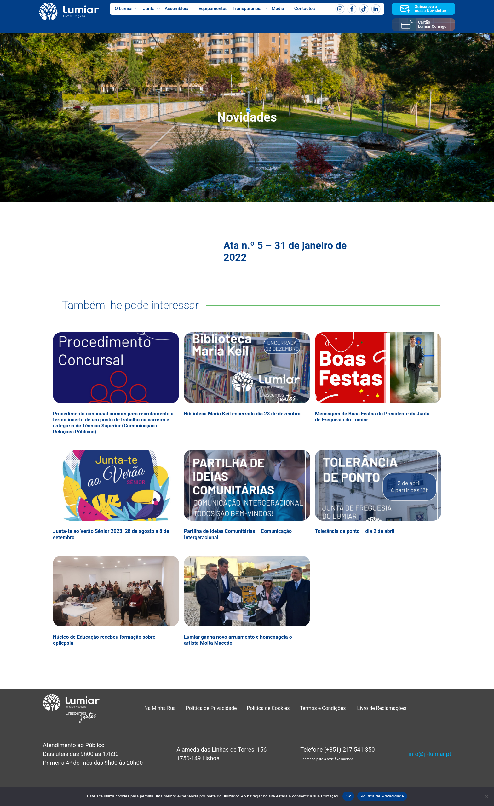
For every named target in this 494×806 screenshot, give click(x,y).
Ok (348, 796)
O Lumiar (126, 8)
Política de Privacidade (211, 708)
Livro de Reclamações (381, 708)
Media (280, 8)
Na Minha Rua (160, 708)
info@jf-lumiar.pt (430, 754)
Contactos (304, 8)
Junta (151, 8)
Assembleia (179, 8)
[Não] (486, 796)
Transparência (250, 8)
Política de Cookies (268, 708)
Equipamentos (212, 8)
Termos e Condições (323, 708)
